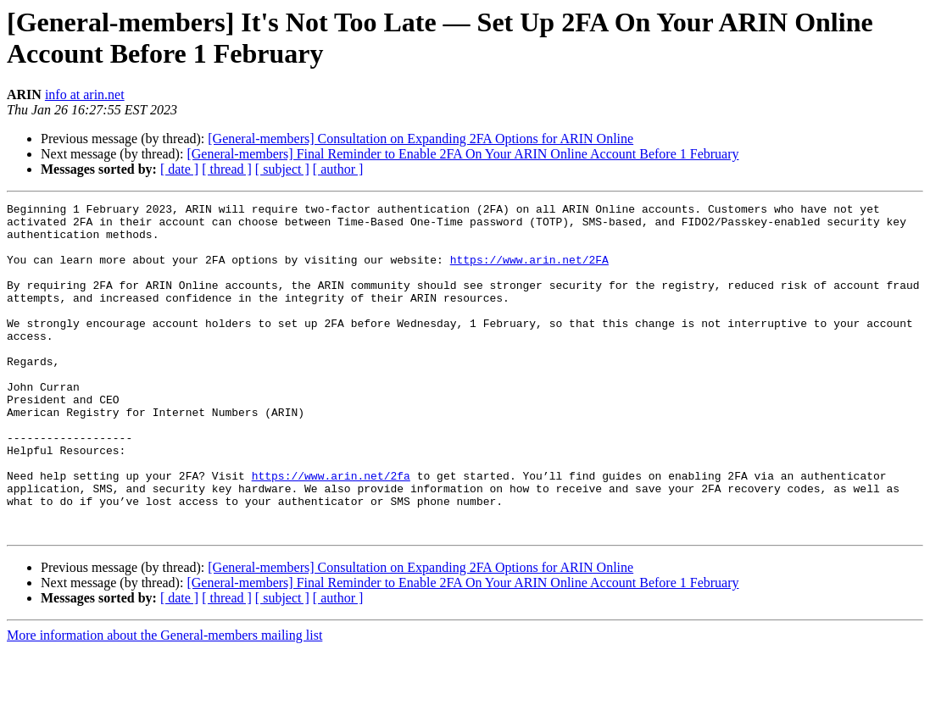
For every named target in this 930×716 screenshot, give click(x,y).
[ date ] (179, 169)
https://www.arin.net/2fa (331, 531)
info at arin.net (85, 94)
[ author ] (338, 169)
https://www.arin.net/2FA (529, 272)
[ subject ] (282, 169)
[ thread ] (227, 169)
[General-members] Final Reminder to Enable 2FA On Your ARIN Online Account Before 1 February (462, 154)
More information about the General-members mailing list (164, 701)
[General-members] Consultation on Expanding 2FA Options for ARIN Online (420, 138)
